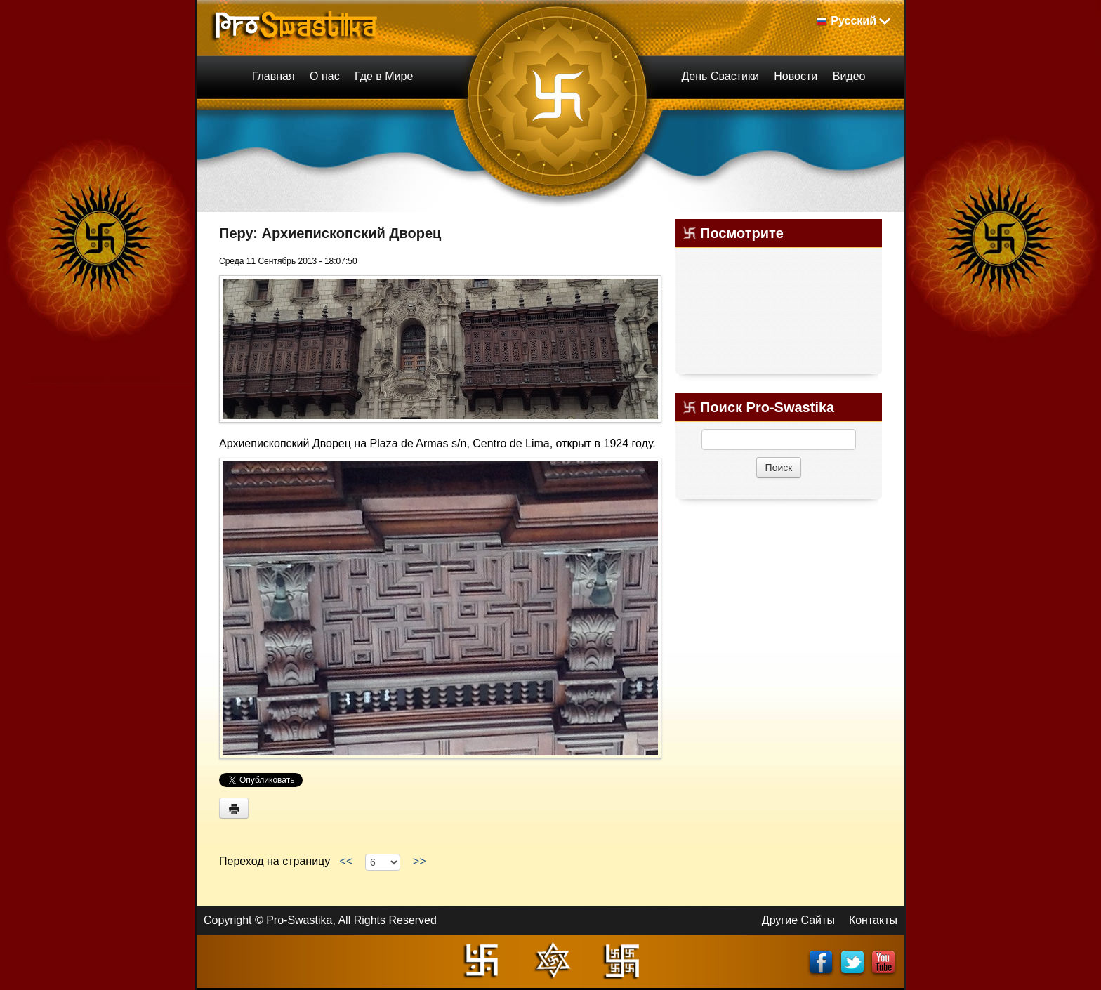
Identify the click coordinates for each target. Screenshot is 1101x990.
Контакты (873, 920)
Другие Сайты (798, 920)
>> (419, 861)
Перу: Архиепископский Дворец (330, 233)
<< (346, 861)
